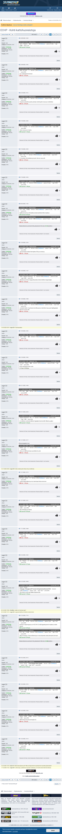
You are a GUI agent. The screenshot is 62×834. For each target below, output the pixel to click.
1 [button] (43, 34)
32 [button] (54, 34)
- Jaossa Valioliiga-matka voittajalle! (22, 25)
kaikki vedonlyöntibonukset (32, 776)
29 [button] (48, 34)
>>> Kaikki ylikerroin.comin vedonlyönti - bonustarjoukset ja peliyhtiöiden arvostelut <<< (31, 825)
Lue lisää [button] (15, 831)
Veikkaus (42, 44)
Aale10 (12, 765)
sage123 (4, 38)
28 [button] (46, 34)
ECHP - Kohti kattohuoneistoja (18, 30)
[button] (38, 34)
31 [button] (52, 34)
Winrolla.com (39, 773)
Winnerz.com (38, 16)
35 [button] (57, 34)
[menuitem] (9, 8)
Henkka (12, 610)
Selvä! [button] (53, 830)
